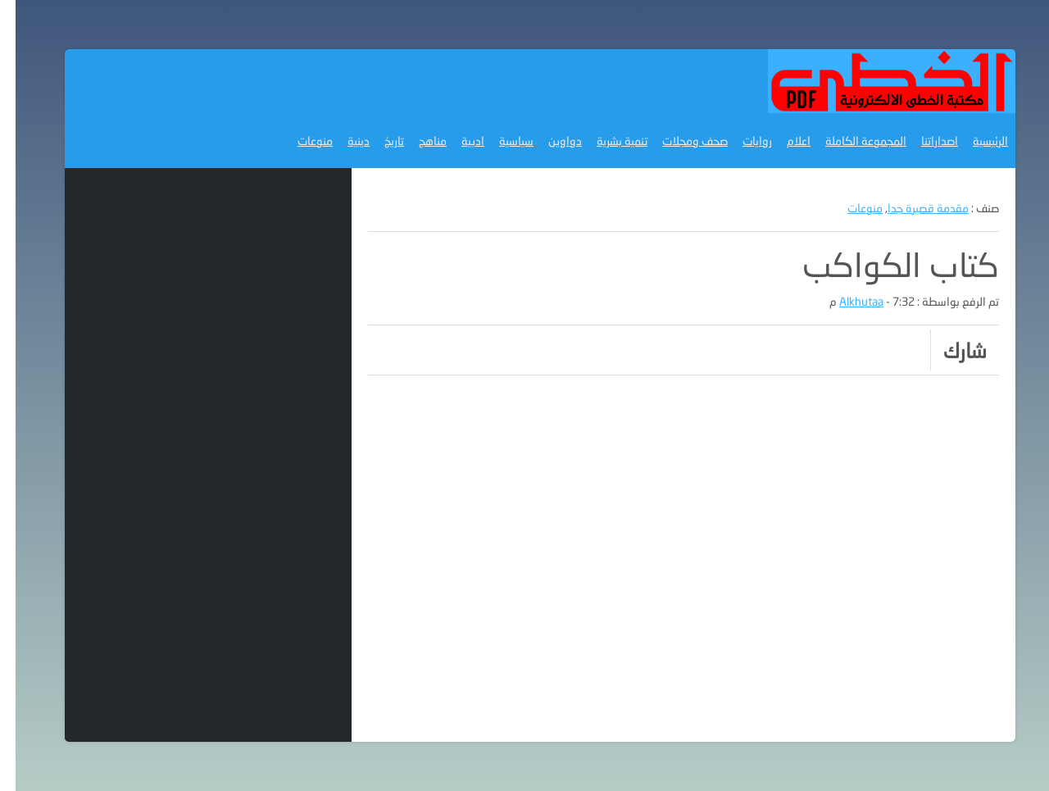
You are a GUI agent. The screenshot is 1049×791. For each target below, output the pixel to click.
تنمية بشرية (606, 141)
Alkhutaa (846, 301)
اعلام (783, 141)
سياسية (501, 141)
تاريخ (378, 141)
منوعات (299, 141)
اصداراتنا (924, 141)
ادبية (457, 141)
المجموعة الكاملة (850, 141)
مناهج (417, 141)
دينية (343, 141)
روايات (741, 141)
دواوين (549, 141)
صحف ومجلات (679, 141)
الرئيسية (974, 141)
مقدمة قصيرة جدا (912, 208)
